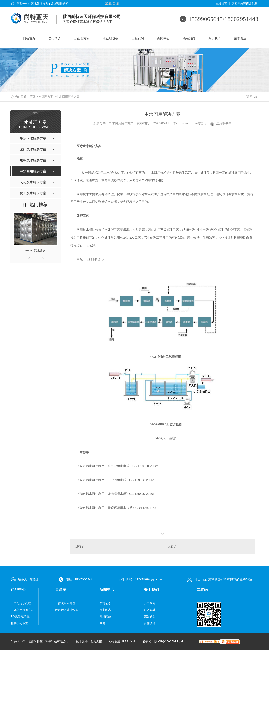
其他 (102, 623)
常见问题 (105, 616)
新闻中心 (163, 38)
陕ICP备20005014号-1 (168, 641)
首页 (32, 96)
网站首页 (29, 38)
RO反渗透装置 (20, 616)
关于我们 (214, 38)
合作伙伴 (149, 623)
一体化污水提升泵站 (23, 610)
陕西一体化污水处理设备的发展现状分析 (43, 3)
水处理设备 (110, 38)
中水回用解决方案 (67, 96)
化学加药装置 (19, 623)
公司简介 (55, 38)
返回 (251, 96)
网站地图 (114, 641)
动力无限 (96, 641)
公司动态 (105, 603)
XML (133, 641)
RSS (125, 641)
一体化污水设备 (35, 250)
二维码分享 (224, 123)
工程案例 (138, 38)
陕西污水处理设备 (66, 610)
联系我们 (189, 38)
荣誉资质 (240, 38)
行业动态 (105, 610)
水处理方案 (82, 38)
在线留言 (221, 3)
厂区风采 (149, 610)
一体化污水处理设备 (23, 603)
